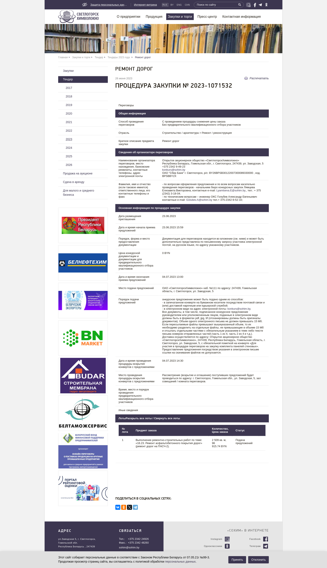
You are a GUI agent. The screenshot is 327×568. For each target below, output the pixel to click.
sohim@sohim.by (129, 547)
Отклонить (258, 559)
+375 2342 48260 (138, 542)
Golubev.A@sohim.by (199, 199)
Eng (179, 5)
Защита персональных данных (109, 4)
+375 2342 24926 (138, 539)
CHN (187, 5)
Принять (237, 559)
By (172, 5)
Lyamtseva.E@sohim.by (230, 190)
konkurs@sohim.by (173, 169)
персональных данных (180, 561)
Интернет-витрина (145, 4)
